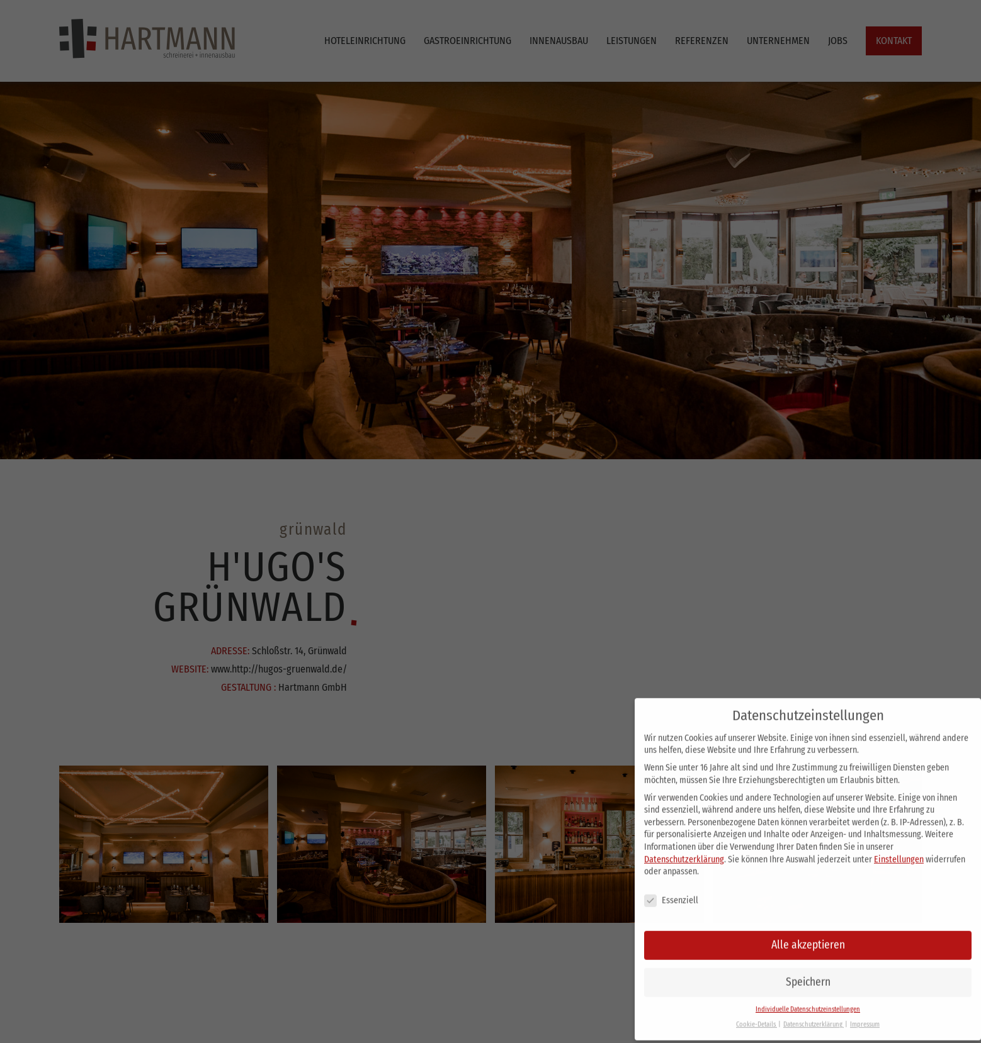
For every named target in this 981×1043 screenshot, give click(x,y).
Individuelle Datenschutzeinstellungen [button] (808, 1000)
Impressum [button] (865, 1016)
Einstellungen (899, 850)
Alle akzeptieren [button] (808, 935)
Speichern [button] (808, 972)
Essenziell (671, 892)
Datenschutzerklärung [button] (813, 1016)
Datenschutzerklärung (684, 850)
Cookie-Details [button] (756, 1016)
